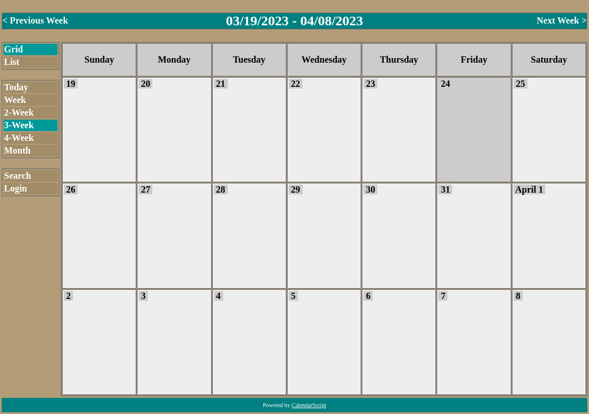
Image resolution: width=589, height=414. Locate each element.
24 (445, 84)
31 (445, 189)
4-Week (19, 138)
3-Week (19, 125)
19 (70, 84)
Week (15, 100)
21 (220, 84)
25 (520, 84)
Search (17, 176)
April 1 (529, 189)
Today (16, 87)
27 (145, 189)
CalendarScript (309, 405)
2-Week (19, 112)
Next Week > (562, 20)
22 (295, 84)
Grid (13, 49)
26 (70, 189)
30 (370, 189)
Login (15, 188)
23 (370, 84)
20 (145, 84)
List (12, 62)
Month (17, 150)
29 (295, 189)
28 (220, 189)
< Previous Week (35, 20)
